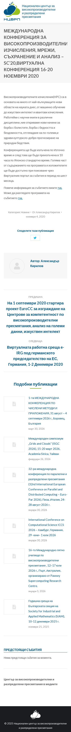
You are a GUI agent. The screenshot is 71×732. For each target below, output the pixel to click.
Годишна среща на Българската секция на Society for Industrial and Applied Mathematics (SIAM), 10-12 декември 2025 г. (46, 611)
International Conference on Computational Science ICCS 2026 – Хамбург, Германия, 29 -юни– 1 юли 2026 (46, 527)
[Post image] (14, 403)
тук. (60, 187)
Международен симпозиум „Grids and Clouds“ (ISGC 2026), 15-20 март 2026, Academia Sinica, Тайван (45, 446)
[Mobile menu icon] (65, 11)
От (46, 212)
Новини (25, 212)
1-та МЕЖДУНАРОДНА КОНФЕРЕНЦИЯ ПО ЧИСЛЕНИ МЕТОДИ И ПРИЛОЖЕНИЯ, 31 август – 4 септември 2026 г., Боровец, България (47, 410)
